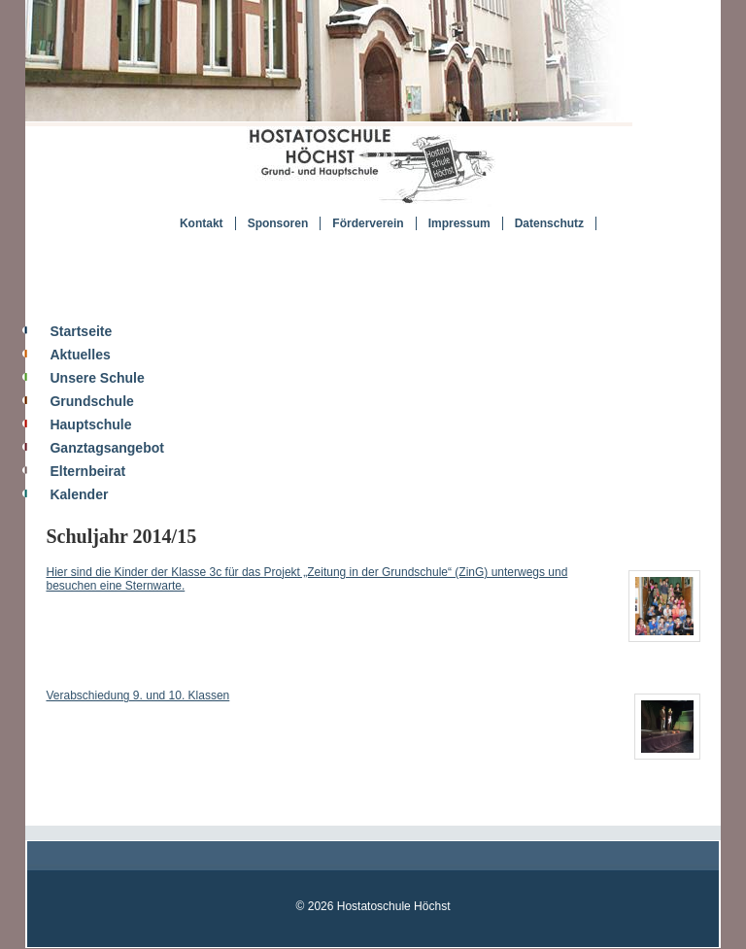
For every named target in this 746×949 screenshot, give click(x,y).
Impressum (459, 223)
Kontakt (201, 223)
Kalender (79, 494)
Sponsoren (278, 223)
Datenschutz (549, 223)
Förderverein (367, 223)
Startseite (81, 331)
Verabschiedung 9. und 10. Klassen (137, 695)
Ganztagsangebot (106, 448)
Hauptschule (90, 424)
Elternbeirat (87, 471)
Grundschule (91, 401)
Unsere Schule (97, 378)
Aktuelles (80, 354)
